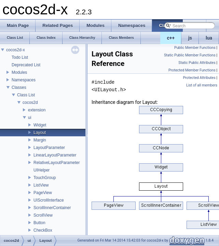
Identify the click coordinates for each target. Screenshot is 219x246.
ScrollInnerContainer (52, 207)
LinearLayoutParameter (54, 155)
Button (39, 222)
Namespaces (24, 80)
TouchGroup (44, 177)
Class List (26, 95)
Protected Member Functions (192, 70)
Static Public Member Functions (190, 55)
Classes (19, 87)
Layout (39, 132)
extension (36, 110)
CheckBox (42, 230)
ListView (41, 185)
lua (209, 38)
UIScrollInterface (48, 200)
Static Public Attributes (196, 62)
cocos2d (30, 102)
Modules (19, 72)
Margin (39, 140)
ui (29, 117)
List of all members (201, 85)
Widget (39, 125)
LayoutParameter (49, 147)
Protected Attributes (199, 78)
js (190, 38)
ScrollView (43, 215)
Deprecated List (26, 65)
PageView (42, 192)
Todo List (20, 57)
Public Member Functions (195, 47)
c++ (171, 38)
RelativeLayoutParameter (56, 162)
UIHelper (41, 170)
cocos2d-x (15, 49)
